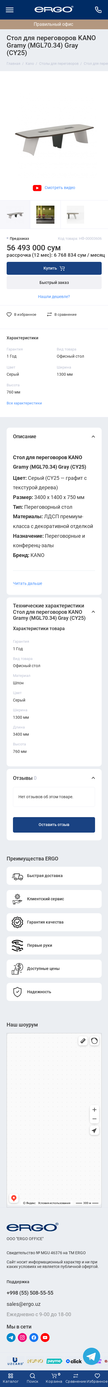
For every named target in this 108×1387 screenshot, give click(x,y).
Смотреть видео (54, 187)
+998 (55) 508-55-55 (30, 1293)
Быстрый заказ (54, 282)
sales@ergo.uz (24, 1304)
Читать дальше (27, 583)
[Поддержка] (98, 10)
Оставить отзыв (54, 824)
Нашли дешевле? (54, 296)
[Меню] (10, 10)
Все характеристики (24, 403)
